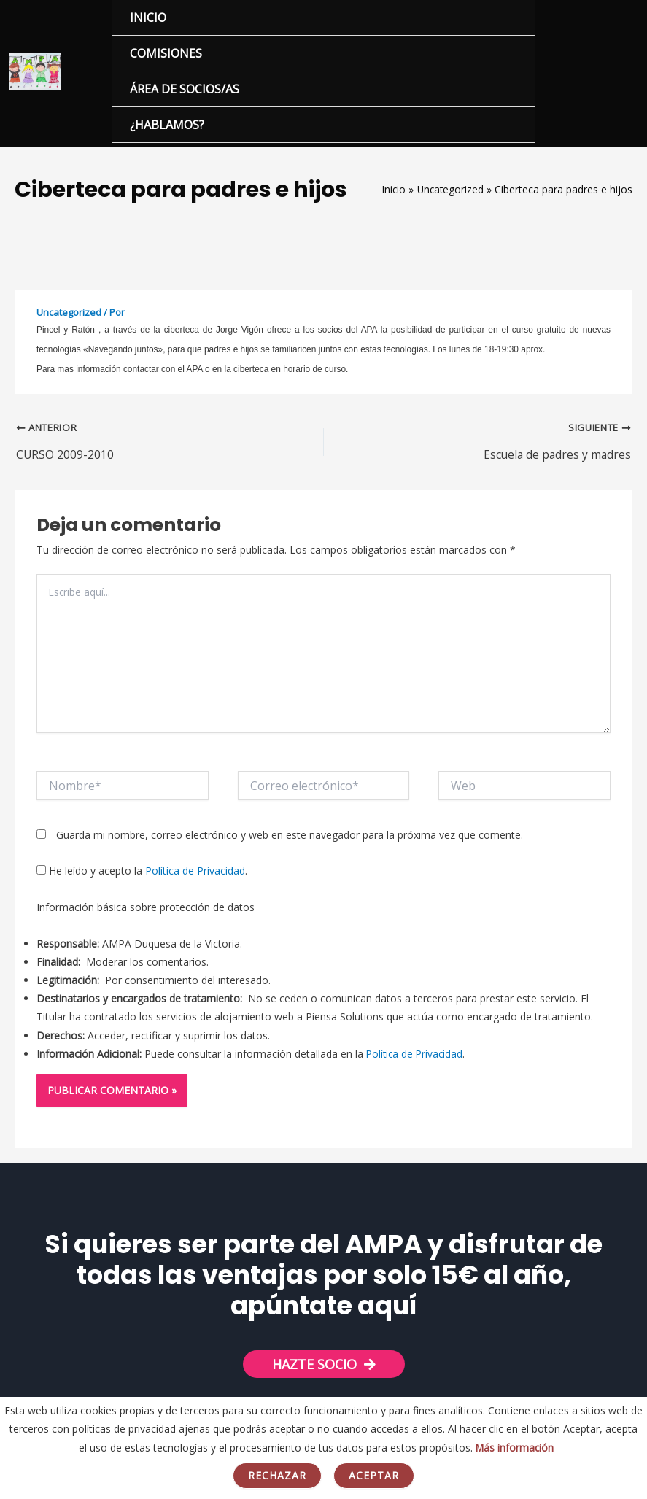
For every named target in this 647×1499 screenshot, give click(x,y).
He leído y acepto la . (141, 875)
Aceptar (374, 1475)
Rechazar (277, 1475)
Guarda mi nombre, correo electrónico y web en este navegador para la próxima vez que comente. (289, 839)
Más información (515, 1448)
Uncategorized (68, 315)
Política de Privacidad (195, 875)
